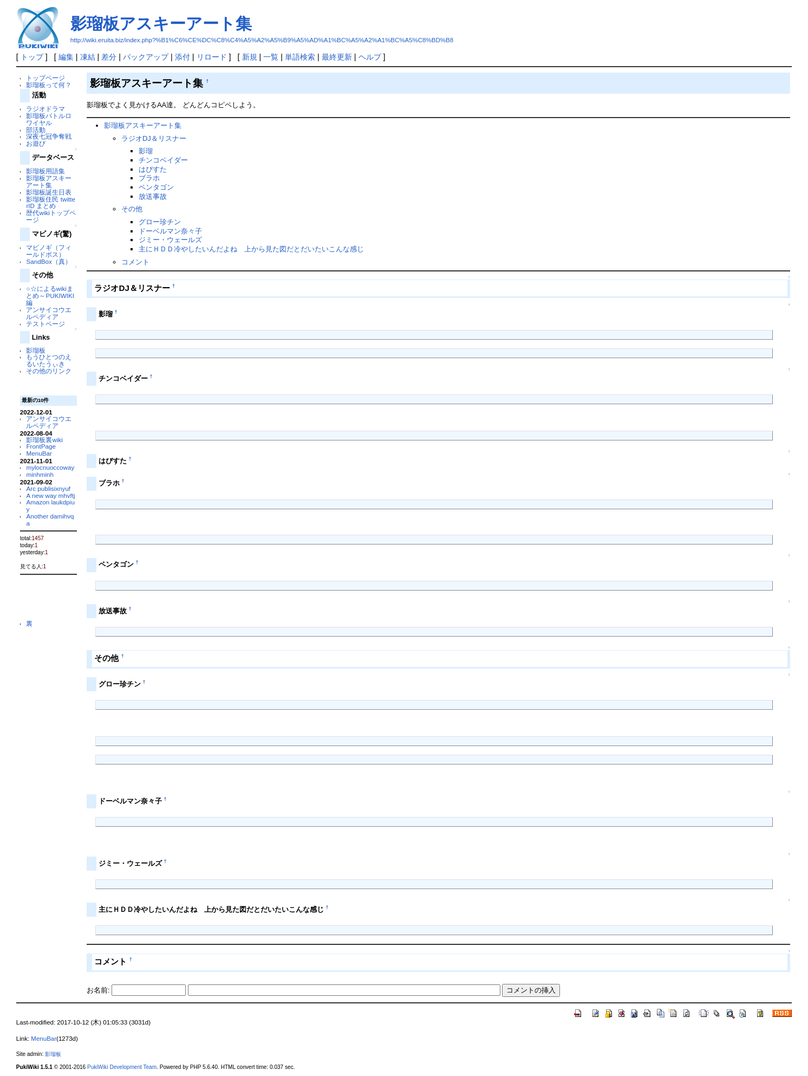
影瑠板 (35, 350)
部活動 (35, 129)
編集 (66, 57)
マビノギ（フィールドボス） (48, 251)
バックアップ (145, 57)
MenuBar (38, 453)
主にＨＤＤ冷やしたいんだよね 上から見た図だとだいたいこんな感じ (251, 249)
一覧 (270, 57)
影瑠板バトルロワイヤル (48, 119)
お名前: (99, 990)
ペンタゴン (156, 187)
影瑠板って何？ (48, 84)
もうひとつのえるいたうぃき (48, 360)
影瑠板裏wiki (44, 439)
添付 (182, 57)
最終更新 (337, 57)
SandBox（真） (48, 261)
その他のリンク (48, 370)
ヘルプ (370, 57)
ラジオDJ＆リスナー (153, 138)
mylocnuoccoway (50, 467)
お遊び (35, 143)
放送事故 (153, 196)
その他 (131, 209)
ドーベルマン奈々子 (170, 231)
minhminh (40, 474)
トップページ (45, 77)
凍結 (87, 57)
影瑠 (146, 151)
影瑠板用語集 (45, 170)
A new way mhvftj (50, 495)
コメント (135, 262)
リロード (212, 57)
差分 (108, 57)
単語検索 (300, 57)
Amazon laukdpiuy (50, 505)
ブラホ (149, 178)
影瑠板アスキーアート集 (161, 24)
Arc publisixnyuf (48, 488)
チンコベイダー (163, 160)
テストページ (45, 323)
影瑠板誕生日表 (48, 192)
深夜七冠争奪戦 (48, 136)
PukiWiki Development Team (122, 1067)
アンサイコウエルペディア (48, 313)
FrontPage (40, 446)
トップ (32, 57)
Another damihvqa (50, 520)
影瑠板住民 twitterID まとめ (50, 203)
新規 (249, 57)
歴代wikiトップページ (50, 216)
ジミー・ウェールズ (170, 240)
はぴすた (153, 169)
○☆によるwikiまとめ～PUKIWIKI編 (50, 295)
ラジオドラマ (45, 108)
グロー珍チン (160, 222)
